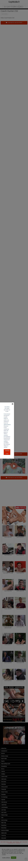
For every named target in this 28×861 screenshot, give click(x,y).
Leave (7, 453)
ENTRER (7, 450)
